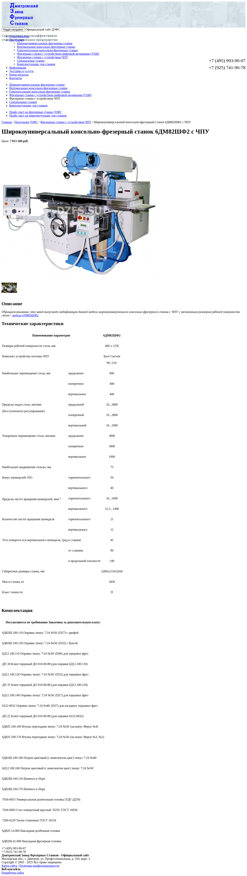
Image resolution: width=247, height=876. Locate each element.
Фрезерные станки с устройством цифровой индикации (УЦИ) (58, 53)
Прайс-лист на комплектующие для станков (38, 115)
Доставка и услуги (21, 71)
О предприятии (19, 36)
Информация (17, 67)
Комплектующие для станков (36, 64)
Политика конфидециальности (39, 865)
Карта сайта (9, 865)
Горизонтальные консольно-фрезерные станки (47, 50)
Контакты (15, 78)
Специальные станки (31, 60)
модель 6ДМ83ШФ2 (25, 315)
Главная (7, 122)
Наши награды (19, 74)
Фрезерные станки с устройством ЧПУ (42, 57)
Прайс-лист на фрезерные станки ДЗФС (35, 112)
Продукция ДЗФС (26, 122)
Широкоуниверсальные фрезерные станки (44, 43)
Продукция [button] (16, 40)
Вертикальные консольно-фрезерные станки (46, 46)
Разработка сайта (13, 872)
